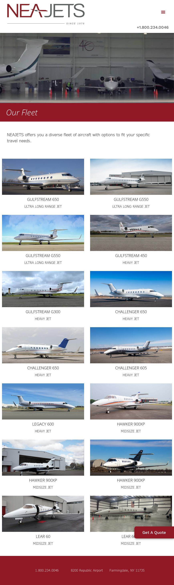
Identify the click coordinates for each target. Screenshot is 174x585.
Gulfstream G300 (43, 311)
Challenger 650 (131, 311)
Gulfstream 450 (131, 255)
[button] (163, 12)
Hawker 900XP (131, 424)
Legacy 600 (43, 424)
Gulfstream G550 (131, 199)
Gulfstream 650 (43, 199)
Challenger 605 (131, 368)
